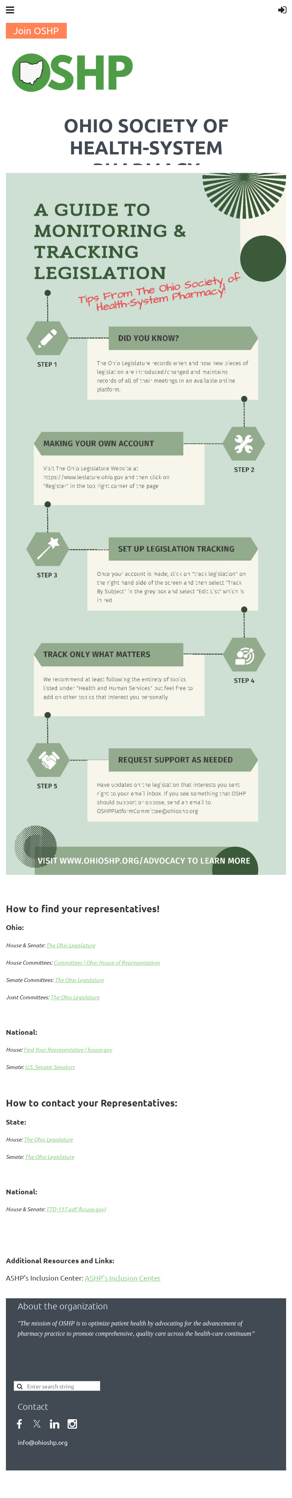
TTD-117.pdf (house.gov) (76, 1209)
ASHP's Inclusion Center (123, 1277)
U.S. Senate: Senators (50, 1067)
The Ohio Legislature (70, 945)
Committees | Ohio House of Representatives (106, 962)
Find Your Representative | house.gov (68, 1049)
